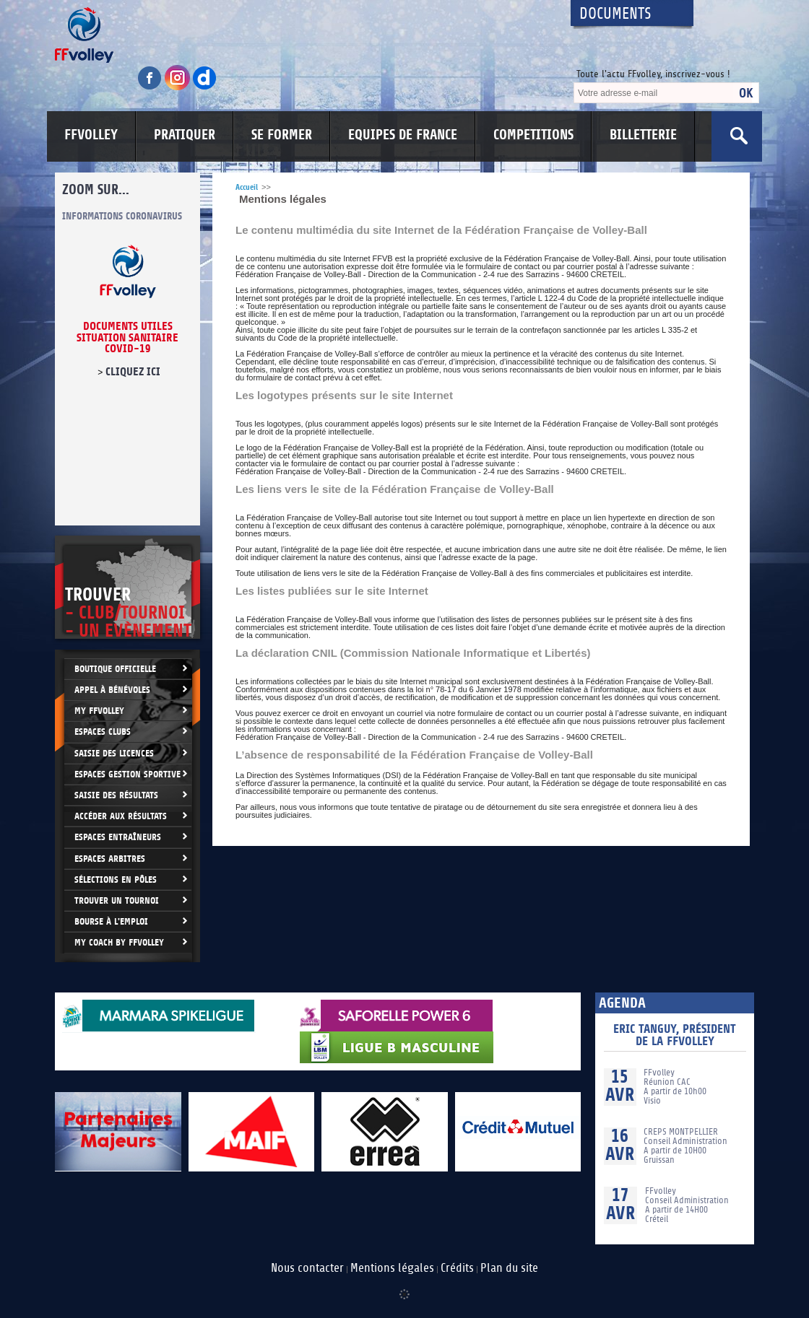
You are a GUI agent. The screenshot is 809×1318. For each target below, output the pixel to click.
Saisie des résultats (116, 795)
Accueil (246, 187)
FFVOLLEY (91, 135)
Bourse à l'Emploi (111, 921)
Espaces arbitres (109, 858)
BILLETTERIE (643, 135)
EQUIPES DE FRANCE (402, 135)
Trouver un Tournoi (116, 900)
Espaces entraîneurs (117, 837)
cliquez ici (132, 371)
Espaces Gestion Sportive (127, 774)
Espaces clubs (102, 731)
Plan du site (509, 1268)
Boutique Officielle (115, 668)
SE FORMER (281, 135)
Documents (615, 14)
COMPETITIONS (533, 135)
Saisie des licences (114, 753)
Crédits (457, 1268)
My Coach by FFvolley (119, 942)
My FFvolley (99, 710)
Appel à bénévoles (112, 689)
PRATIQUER (184, 135)
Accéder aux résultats (120, 816)
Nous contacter (307, 1268)
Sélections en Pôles (115, 879)
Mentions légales (392, 1268)
